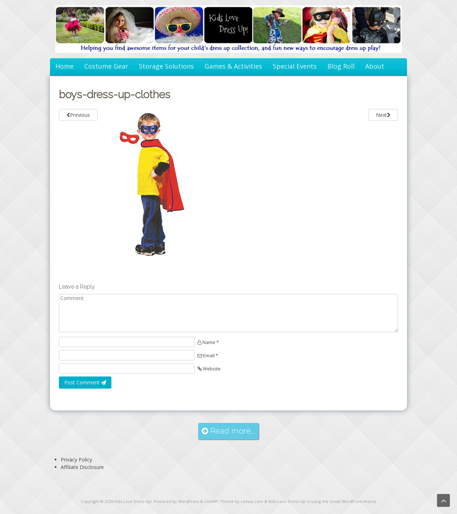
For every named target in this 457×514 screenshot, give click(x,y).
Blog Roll (341, 66)
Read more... (228, 430)
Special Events (295, 66)
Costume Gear (106, 66)
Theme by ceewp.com (241, 501)
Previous (78, 114)
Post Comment (85, 382)
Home (64, 66)
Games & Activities (233, 66)
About (374, 66)
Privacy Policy (76, 459)
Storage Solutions (166, 66)
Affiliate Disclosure (82, 467)
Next (383, 114)
